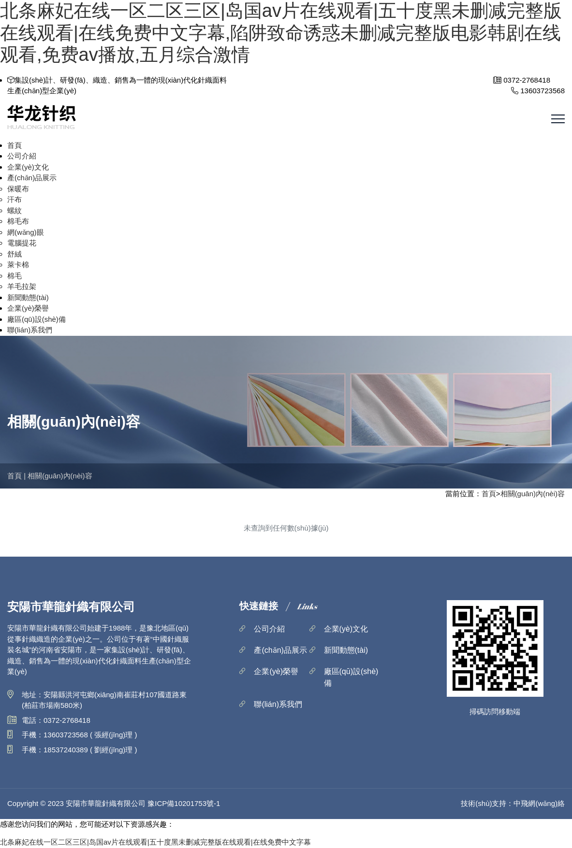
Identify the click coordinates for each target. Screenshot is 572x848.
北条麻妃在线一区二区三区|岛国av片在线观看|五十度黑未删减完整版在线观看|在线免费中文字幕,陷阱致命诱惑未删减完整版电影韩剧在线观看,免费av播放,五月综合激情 (281, 32)
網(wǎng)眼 (25, 232)
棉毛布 (18, 221)
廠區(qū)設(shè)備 (36, 319)
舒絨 (14, 254)
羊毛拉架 (21, 286)
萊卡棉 (18, 264)
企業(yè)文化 (28, 167)
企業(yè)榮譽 (28, 308)
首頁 (14, 145)
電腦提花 (21, 243)
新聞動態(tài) (28, 297)
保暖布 (18, 189)
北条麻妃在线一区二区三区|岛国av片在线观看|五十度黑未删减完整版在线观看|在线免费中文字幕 (155, 842)
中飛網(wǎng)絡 (539, 803)
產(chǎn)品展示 (32, 177)
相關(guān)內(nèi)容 (60, 476)
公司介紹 (21, 156)
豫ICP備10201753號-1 (183, 803)
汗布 (14, 199)
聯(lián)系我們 (29, 330)
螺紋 (14, 210)
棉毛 (14, 276)
